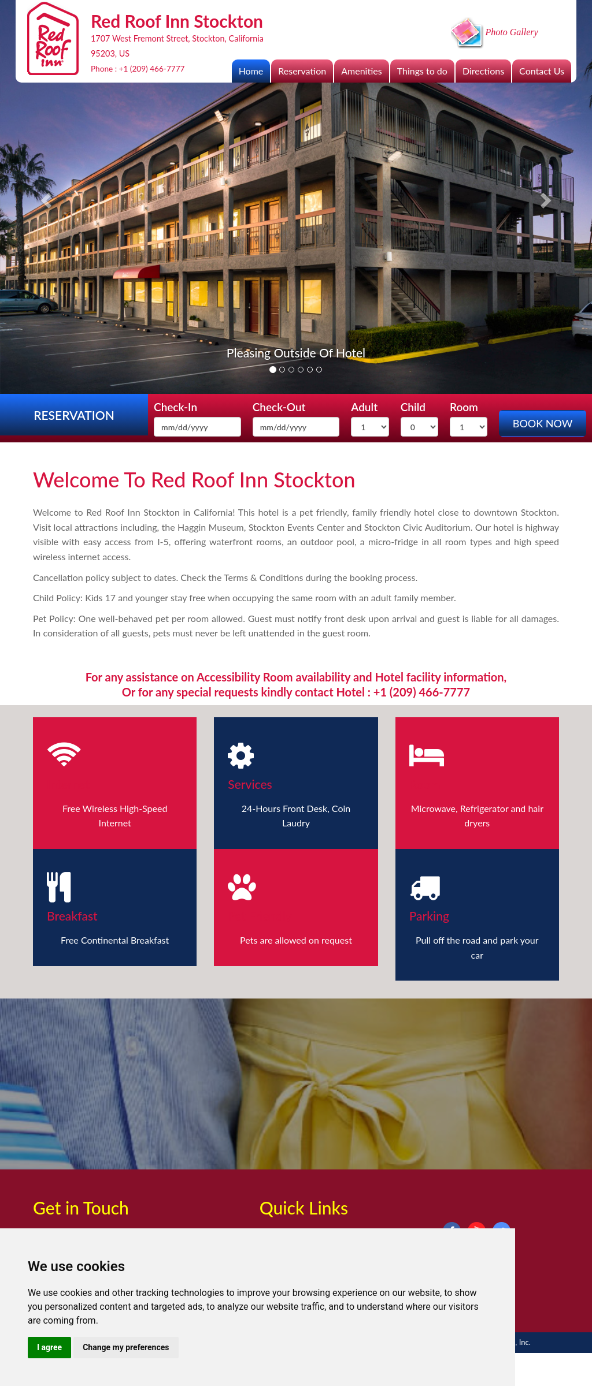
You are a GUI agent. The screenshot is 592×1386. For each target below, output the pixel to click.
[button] (44, 197)
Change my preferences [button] (126, 1347)
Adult (364, 406)
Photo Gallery (494, 32)
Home (251, 70)
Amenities (361, 70)
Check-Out (279, 406)
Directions (483, 70)
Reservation (302, 70)
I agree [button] (49, 1347)
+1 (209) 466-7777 (152, 68)
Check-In (175, 406)
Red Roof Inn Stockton (253, 479)
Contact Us (541, 70)
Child (413, 406)
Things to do (422, 70)
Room (464, 406)
